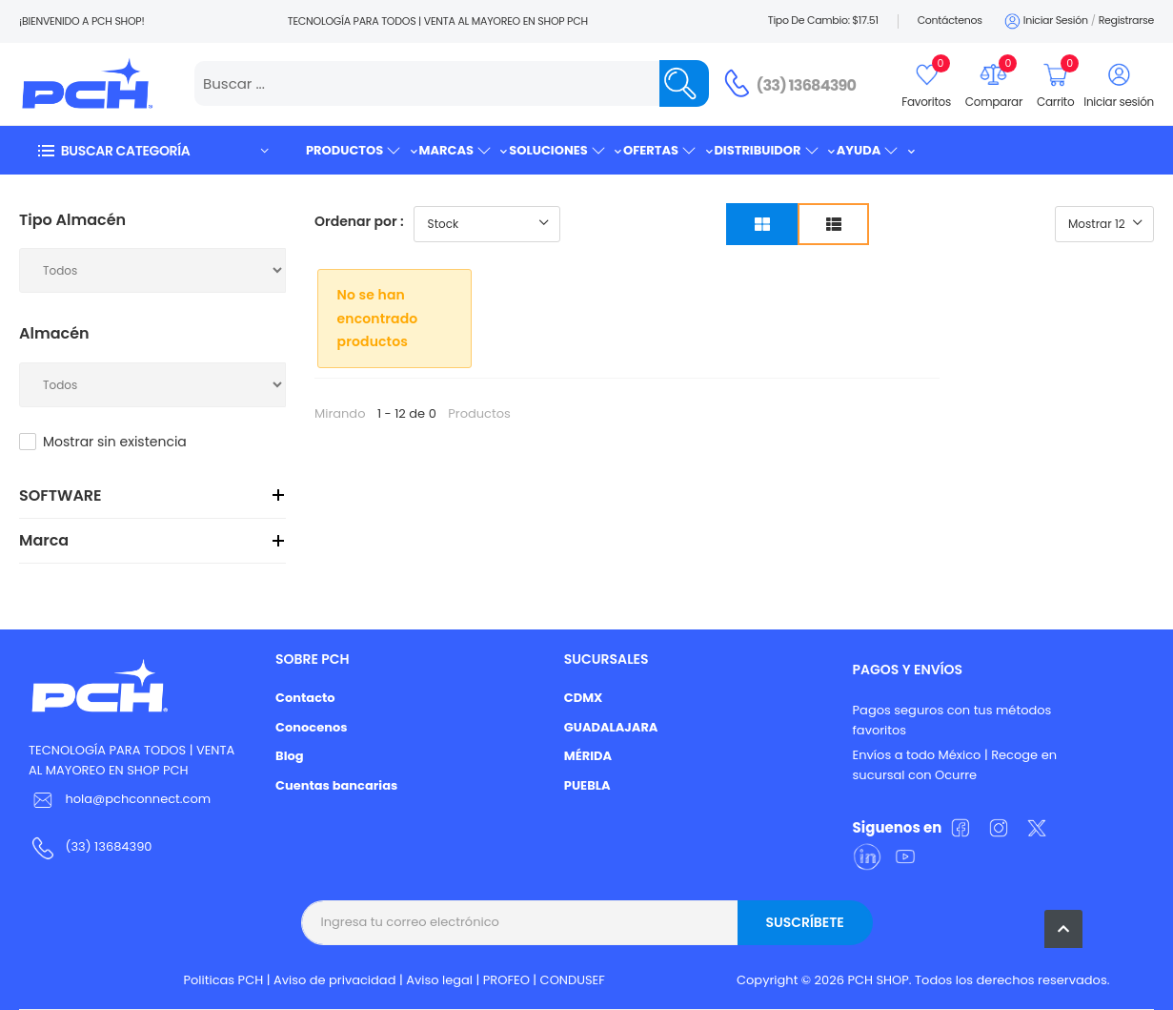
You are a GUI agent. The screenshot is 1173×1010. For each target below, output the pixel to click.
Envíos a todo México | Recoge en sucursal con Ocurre (955, 765)
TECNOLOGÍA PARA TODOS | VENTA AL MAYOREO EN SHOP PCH (131, 760)
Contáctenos (950, 20)
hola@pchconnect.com (138, 799)
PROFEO (506, 980)
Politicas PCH (224, 980)
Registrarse (1126, 20)
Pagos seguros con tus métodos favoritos (952, 720)
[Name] (684, 83)
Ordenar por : (359, 221)
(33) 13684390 (807, 85)
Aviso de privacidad (334, 980)
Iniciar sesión (1044, 21)
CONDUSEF (572, 980)
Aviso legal (439, 980)
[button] (152, 150)
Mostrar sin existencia (115, 441)
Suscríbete (804, 922)
